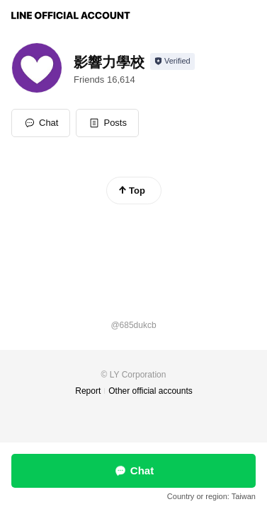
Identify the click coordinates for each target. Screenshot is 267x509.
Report (88, 391)
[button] (107, 123)
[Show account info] (172, 61)
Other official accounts (150, 391)
